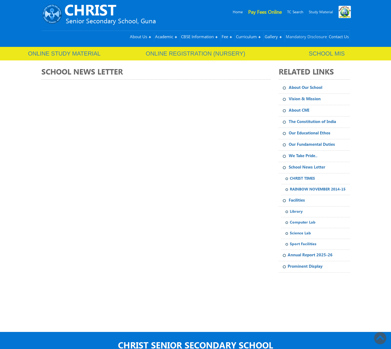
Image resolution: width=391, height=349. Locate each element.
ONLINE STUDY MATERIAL (64, 53)
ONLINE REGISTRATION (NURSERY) (195, 53)
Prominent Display (305, 266)
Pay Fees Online (265, 11)
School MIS (327, 53)
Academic (164, 36)
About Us (138, 36)
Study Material (321, 11)
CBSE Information (197, 36)
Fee (225, 36)
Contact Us (339, 36)
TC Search (295, 11)
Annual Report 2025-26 (310, 255)
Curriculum (246, 36)
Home (238, 11)
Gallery (271, 36)
